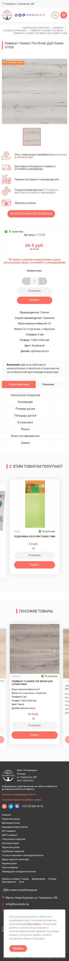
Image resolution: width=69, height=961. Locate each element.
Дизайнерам (38, 879)
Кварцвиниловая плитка (15, 827)
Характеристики (19, 384)
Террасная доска (11, 847)
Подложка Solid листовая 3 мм (34, 536)
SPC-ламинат (9, 831)
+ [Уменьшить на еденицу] (43, 281)
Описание (48, 384)
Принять (18, 948)
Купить (34, 300)
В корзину (35, 290)
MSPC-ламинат (10, 835)
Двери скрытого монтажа (15, 859)
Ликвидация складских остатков (19, 871)
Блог (21, 882)
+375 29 (35, 15)
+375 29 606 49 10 (32, 806)
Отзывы (52, 879)
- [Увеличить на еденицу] (26, 281)
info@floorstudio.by (17, 904)
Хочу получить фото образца (31, 213)
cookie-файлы (32, 924)
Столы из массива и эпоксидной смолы (22, 855)
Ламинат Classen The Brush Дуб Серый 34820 (32, 683)
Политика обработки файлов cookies (21, 800)
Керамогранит (9, 863)
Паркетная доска (11, 819)
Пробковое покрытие (13, 851)
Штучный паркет (10, 843)
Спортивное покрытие (13, 839)
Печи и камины (10, 867)
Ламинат (6, 815)
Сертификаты (9, 882)
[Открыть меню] (63, 15)
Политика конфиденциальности (19, 794)
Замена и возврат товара (15, 879)
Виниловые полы (11, 823)
